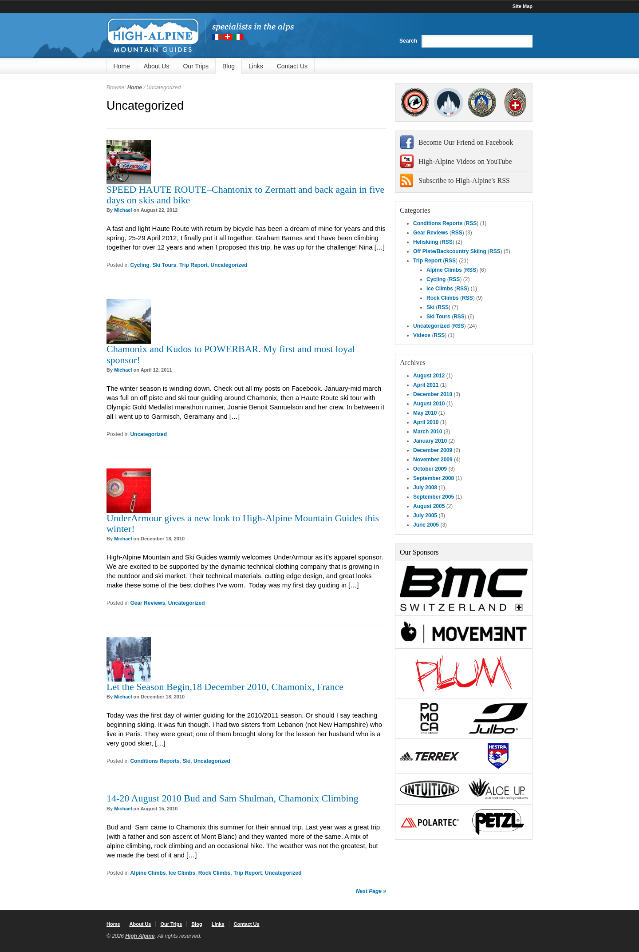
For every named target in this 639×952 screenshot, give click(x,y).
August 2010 (429, 404)
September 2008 (433, 478)
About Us (157, 66)
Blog (228, 66)
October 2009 (430, 469)
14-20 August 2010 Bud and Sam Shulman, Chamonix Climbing (232, 798)
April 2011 (425, 385)
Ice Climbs (182, 873)
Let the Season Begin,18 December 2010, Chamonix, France (224, 686)
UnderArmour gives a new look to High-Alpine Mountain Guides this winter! (242, 523)
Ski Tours (164, 265)
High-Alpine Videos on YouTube (465, 161)
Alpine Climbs (148, 873)
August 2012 (429, 376)
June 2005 (426, 525)
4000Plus (515, 102)
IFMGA (482, 102)
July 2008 (425, 487)
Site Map (522, 6)
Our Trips (196, 66)
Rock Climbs (214, 873)
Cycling (139, 265)
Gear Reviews (147, 603)
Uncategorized (229, 265)
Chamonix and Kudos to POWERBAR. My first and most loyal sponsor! (230, 354)
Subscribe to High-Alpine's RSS (464, 180)
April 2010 (425, 422)
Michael (123, 210)
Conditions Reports (154, 761)
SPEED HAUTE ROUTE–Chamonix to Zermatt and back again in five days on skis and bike (245, 195)
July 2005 (425, 515)
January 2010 (430, 441)
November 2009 (433, 459)
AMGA (414, 102)
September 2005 (433, 497)
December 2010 (432, 394)
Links (255, 66)
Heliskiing (425, 242)
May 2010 (425, 413)
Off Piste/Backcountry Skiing (449, 251)
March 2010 (427, 431)
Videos (421, 335)
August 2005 (429, 506)
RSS (471, 223)
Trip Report (193, 265)
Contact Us (292, 66)
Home (122, 66)
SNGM (448, 102)
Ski (186, 761)
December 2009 (432, 450)
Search (408, 41)
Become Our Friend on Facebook (465, 142)
